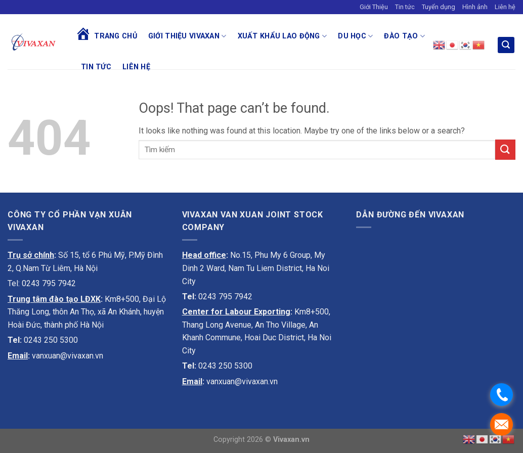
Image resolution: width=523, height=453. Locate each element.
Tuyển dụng (438, 7)
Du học (355, 36)
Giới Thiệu (374, 7)
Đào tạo (404, 36)
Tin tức (405, 7)
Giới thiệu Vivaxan (187, 36)
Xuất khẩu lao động (282, 36)
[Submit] (505, 149)
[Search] (506, 45)
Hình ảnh (475, 7)
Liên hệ (505, 7)
